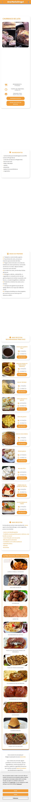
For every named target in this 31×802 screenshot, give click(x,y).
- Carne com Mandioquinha (10, 532)
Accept (15, 790)
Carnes (26, 525)
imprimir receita (15, 98)
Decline (15, 794)
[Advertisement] (15, 9)
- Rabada (5, 545)
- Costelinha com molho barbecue (12, 542)
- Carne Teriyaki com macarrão (11, 538)
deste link (22, 757)
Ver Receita (21, 357)
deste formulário (21, 768)
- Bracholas (6, 547)
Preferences (15, 798)
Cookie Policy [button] (13, 782)
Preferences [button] (19, 784)
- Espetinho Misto (7, 543)
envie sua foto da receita (15, 103)
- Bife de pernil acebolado (10, 540)
